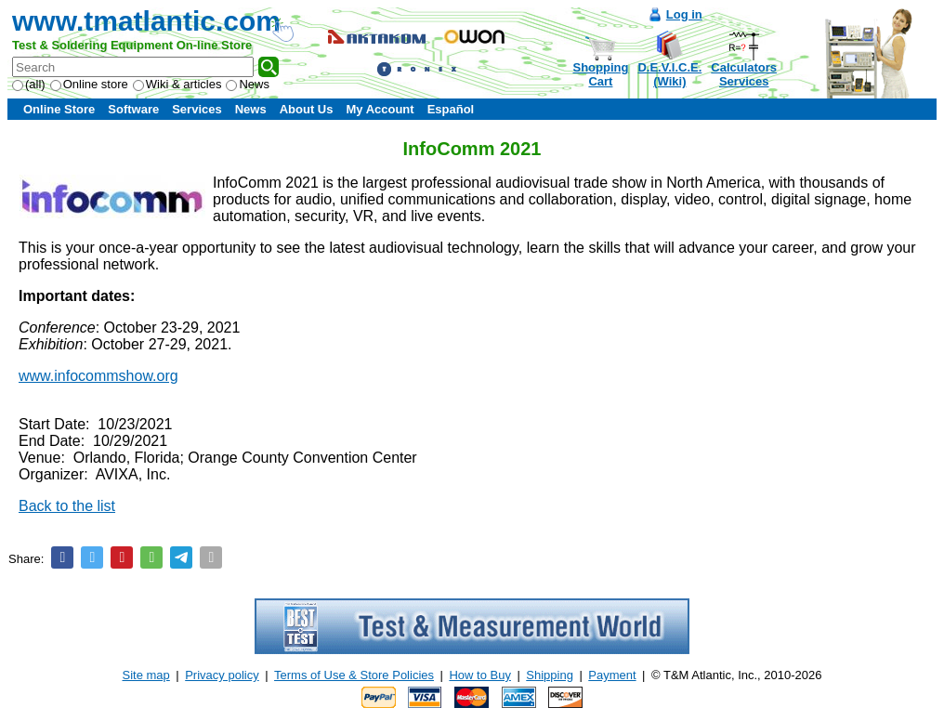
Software (133, 109)
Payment (612, 675)
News (247, 84)
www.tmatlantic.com (146, 21)
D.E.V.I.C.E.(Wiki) (669, 74)
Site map (146, 675)
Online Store (59, 109)
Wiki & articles (177, 84)
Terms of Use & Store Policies (354, 675)
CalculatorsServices (744, 74)
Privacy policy (221, 675)
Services (197, 109)
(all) (29, 84)
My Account (379, 109)
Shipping (549, 675)
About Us (307, 109)
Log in (684, 14)
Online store (89, 84)
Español (451, 109)
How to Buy (479, 675)
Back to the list (67, 506)
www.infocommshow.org (98, 376)
